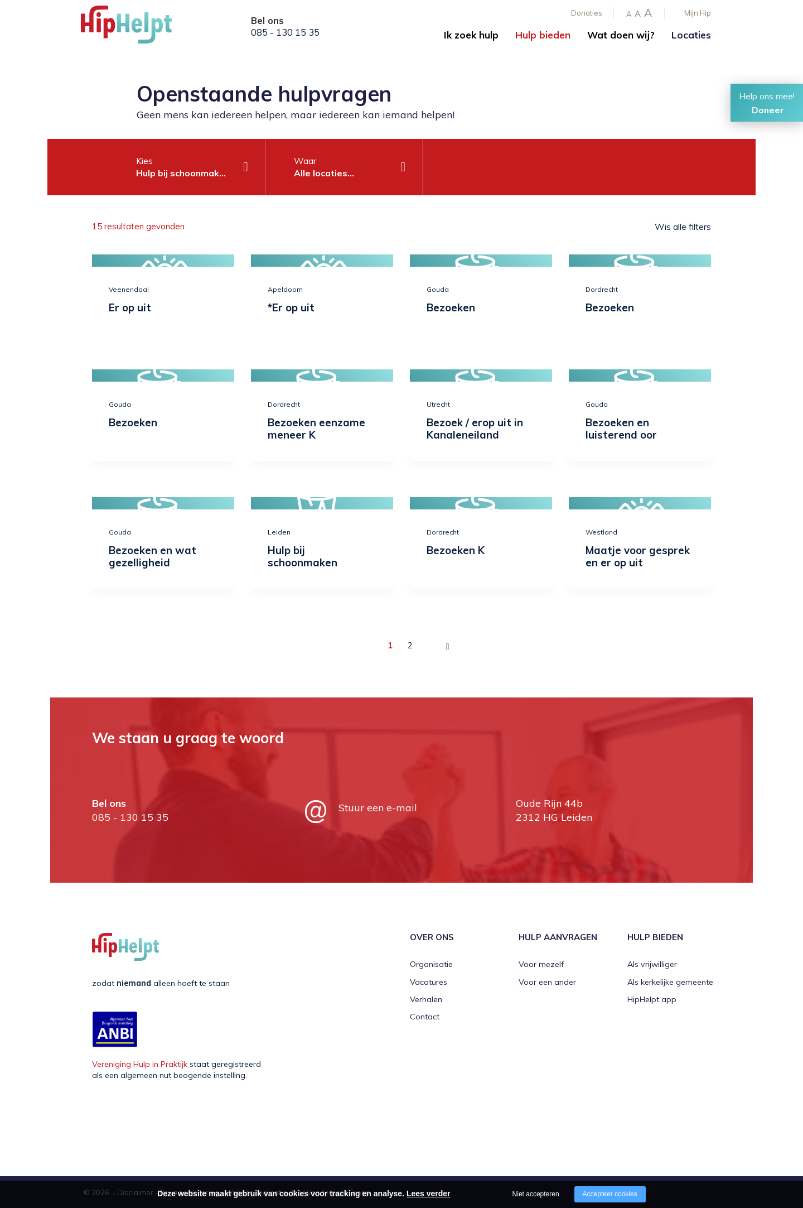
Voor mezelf (541, 964)
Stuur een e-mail (377, 807)
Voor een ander (547, 981)
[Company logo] (136, 28)
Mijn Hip (697, 12)
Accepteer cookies (610, 1194)
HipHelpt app (651, 999)
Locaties (691, 35)
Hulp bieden (542, 35)
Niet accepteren (535, 1194)
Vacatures (428, 981)
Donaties (586, 12)
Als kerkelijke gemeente (670, 981)
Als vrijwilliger (652, 964)
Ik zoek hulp (471, 35)
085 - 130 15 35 (285, 32)
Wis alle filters (683, 226)
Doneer (768, 109)
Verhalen (426, 999)
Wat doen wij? (621, 35)
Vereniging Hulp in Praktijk (139, 1063)
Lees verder (429, 1193)
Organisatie (431, 964)
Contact (424, 1016)
